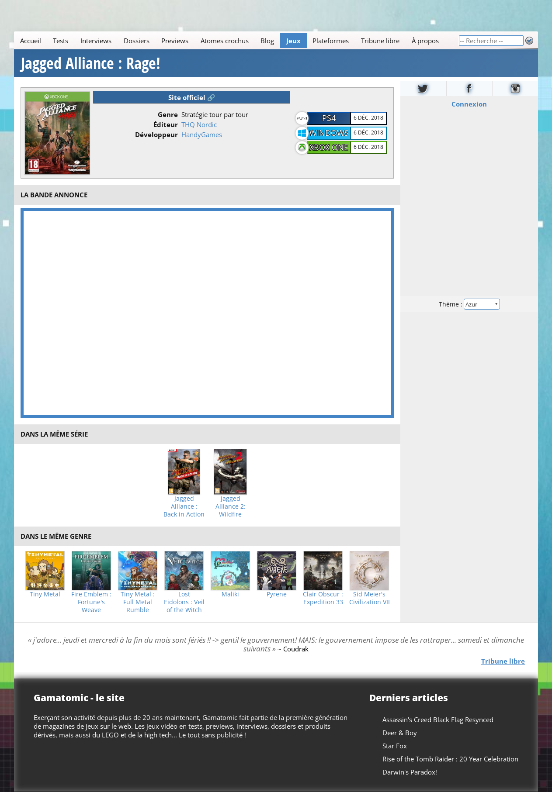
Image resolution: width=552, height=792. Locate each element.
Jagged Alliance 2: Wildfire (230, 506)
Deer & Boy (399, 732)
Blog (267, 40)
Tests (60, 40)
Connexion (469, 104)
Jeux (293, 40)
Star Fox (394, 745)
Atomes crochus (225, 40)
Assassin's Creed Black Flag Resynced (437, 719)
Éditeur (165, 124)
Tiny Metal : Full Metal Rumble (138, 602)
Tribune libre (380, 40)
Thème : (469, 304)
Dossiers (136, 40)
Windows (329, 132)
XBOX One (328, 147)
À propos (425, 40)
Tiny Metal (45, 594)
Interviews (95, 40)
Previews (174, 40)
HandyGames (201, 134)
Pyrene (277, 594)
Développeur (156, 134)
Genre (168, 114)
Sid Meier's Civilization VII (369, 598)
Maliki (230, 594)
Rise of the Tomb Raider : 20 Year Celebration (450, 758)
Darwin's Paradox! (409, 772)
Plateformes (330, 40)
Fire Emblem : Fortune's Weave (91, 602)
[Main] (236, 40)
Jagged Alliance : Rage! (90, 63)
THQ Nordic (199, 124)
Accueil (30, 40)
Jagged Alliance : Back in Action (184, 506)
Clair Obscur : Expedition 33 (323, 598)
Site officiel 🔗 (191, 97)
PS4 (329, 118)
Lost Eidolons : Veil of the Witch (184, 602)
